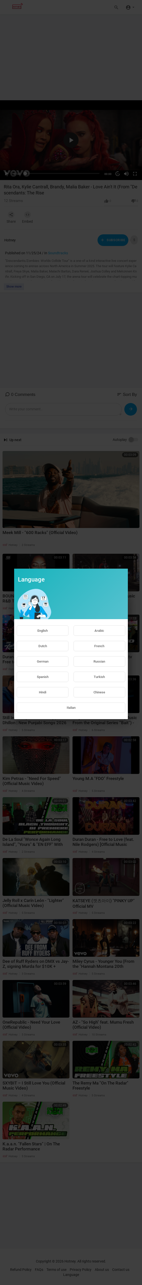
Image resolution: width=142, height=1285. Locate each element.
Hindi (42, 692)
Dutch (42, 646)
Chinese (99, 692)
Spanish (43, 677)
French (99, 646)
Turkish (99, 677)
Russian (99, 661)
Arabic (99, 631)
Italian (71, 708)
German (43, 661)
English (42, 631)
